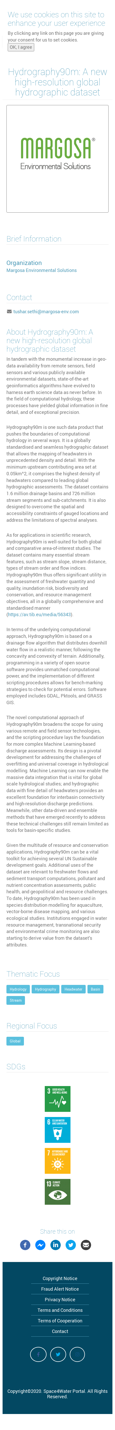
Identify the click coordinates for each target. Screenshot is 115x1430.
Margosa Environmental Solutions (41, 270)
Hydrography (45, 989)
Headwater (73, 989)
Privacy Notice (60, 1299)
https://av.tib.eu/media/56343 (39, 614)
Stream (16, 1000)
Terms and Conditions (60, 1310)
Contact (60, 1331)
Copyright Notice (60, 1278)
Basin (95, 989)
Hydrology (18, 989)
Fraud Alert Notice (60, 1289)
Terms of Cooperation (60, 1320)
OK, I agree (21, 47)
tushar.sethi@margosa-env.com (46, 311)
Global (15, 1041)
